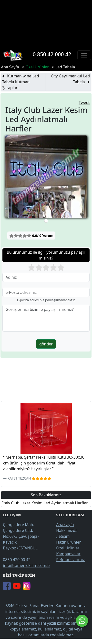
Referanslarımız (70, 559)
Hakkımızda (66, 530)
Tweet (84, 102)
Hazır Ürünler (68, 542)
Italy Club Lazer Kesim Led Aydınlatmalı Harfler (45, 503)
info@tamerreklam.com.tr (26, 565)
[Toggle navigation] (84, 55)
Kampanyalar (68, 553)
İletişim (63, 536)
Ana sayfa (65, 524)
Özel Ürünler (67, 548)
